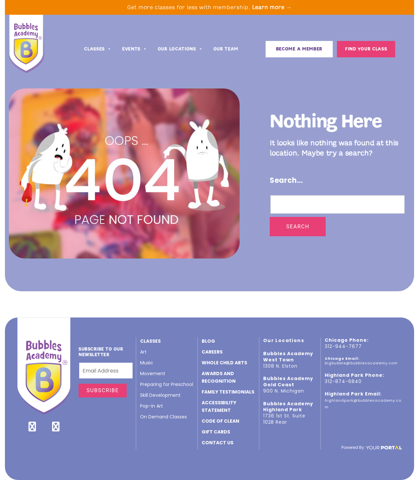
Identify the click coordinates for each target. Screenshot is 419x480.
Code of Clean (220, 421)
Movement (152, 373)
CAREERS (212, 352)
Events (134, 50)
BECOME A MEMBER (299, 49)
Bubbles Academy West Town (288, 356)
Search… (286, 180)
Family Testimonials (228, 392)
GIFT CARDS (216, 432)
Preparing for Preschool (166, 384)
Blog (208, 341)
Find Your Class (366, 49)
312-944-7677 (343, 346)
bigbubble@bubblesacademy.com (361, 363)
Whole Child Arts (224, 362)
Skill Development (160, 395)
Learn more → (272, 7)
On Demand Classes (163, 416)
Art (143, 352)
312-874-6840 (343, 381)
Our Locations (180, 50)
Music (146, 362)
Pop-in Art (151, 406)
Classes (98, 50)
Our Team (226, 49)
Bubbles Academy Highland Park (288, 406)
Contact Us (217, 442)
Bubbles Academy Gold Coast (288, 381)
